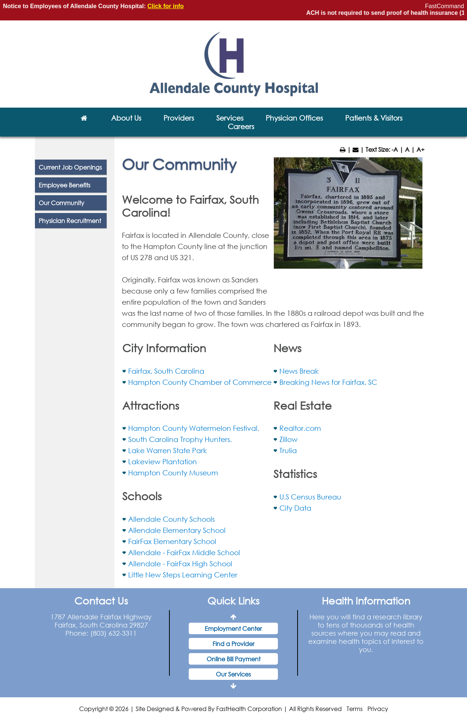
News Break (299, 371)
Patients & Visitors (373, 118)
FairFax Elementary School (172, 541)
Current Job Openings (70, 167)
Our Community (61, 203)
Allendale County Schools (171, 519)
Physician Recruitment (70, 221)
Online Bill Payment (233, 659)
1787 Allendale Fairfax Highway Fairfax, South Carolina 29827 (101, 621)
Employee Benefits (64, 185)
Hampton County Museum (173, 472)
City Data (295, 508)
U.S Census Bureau (310, 496)
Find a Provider (233, 644)
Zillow (288, 439)
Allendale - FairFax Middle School (184, 552)
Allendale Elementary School (177, 530)
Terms (355, 708)
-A (395, 149)
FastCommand (444, 6)
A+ (420, 149)
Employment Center (233, 628)
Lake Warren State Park (167, 450)
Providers (178, 118)
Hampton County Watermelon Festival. (193, 428)
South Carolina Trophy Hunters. (180, 439)
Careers (241, 126)
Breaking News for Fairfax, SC (328, 382)
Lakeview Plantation (162, 461)
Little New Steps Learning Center (182, 574)
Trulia (288, 450)
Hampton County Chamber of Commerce (200, 382)
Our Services (233, 674)
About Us (126, 118)
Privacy (377, 708)
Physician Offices (294, 118)
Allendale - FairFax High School (180, 563)
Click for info (165, 6)
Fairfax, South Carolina (166, 371)
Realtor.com (300, 428)
